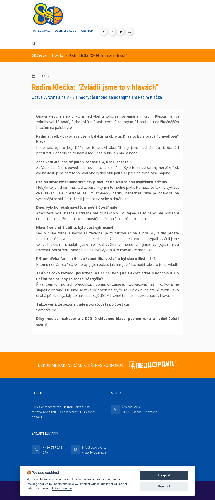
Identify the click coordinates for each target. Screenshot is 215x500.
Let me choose (62, 488)
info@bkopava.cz (94, 447)
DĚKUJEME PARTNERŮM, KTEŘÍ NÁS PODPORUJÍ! (81, 365)
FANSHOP (86, 31)
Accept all (164, 475)
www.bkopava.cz (94, 452)
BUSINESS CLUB (65, 31)
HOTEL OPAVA (41, 31)
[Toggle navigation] (177, 8)
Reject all (164, 486)
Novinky (57, 55)
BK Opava (39, 55)
